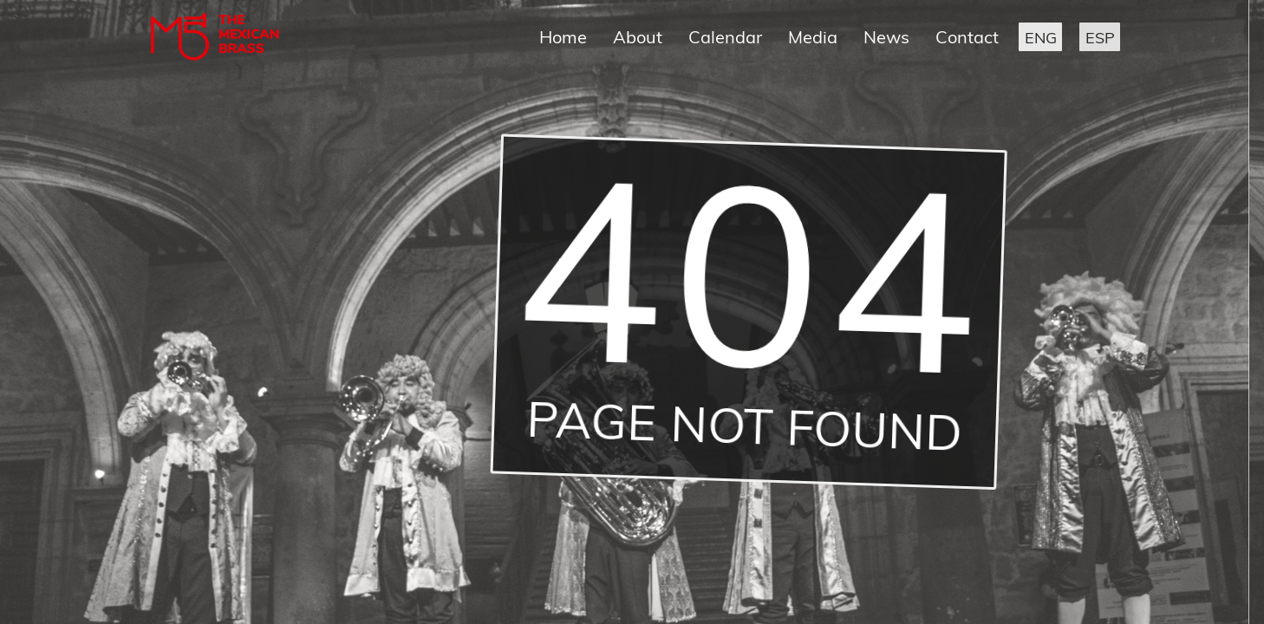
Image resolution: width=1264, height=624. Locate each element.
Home (563, 37)
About (637, 37)
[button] (1040, 37)
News (886, 37)
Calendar (725, 37)
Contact (967, 37)
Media (812, 37)
